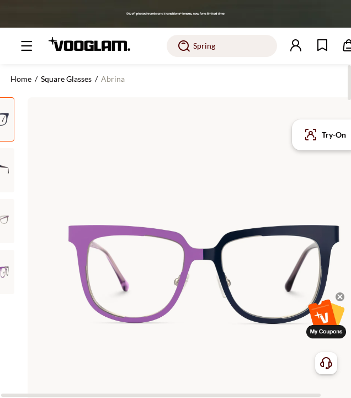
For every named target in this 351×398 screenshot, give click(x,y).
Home (20, 78)
